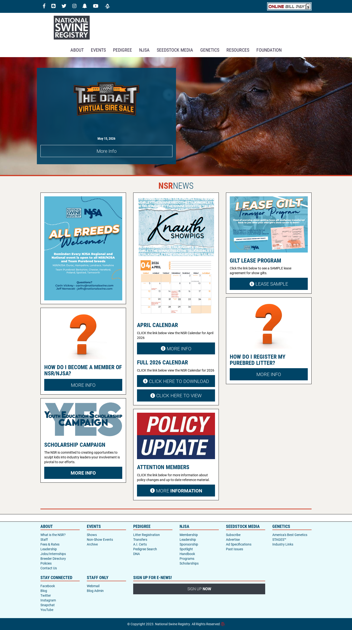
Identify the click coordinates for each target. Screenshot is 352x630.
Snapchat (47, 605)
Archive (92, 544)
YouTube (46, 609)
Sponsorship (189, 544)
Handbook (187, 553)
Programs (187, 558)
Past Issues (234, 549)
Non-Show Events (100, 539)
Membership (189, 534)
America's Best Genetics (289, 534)
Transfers (140, 539)
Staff (44, 539)
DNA (136, 553)
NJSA (144, 50)
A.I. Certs (140, 544)
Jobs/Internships (53, 553)
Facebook (47, 586)
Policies (46, 563)
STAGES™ (279, 539)
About (77, 50)
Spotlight (186, 549)
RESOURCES (237, 50)
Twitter (45, 595)
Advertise (233, 539)
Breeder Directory (53, 558)
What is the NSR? (53, 534)
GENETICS (209, 50)
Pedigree (122, 50)
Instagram (48, 600)
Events (98, 50)
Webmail (93, 586)
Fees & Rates (49, 544)
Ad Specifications (238, 544)
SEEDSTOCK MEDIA (175, 50)
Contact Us (48, 568)
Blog (43, 590)
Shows (92, 534)
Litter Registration (146, 534)
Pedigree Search (145, 549)
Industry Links (282, 544)
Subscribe (233, 534)
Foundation (269, 50)
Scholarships (189, 563)
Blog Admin (95, 590)
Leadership (48, 549)
